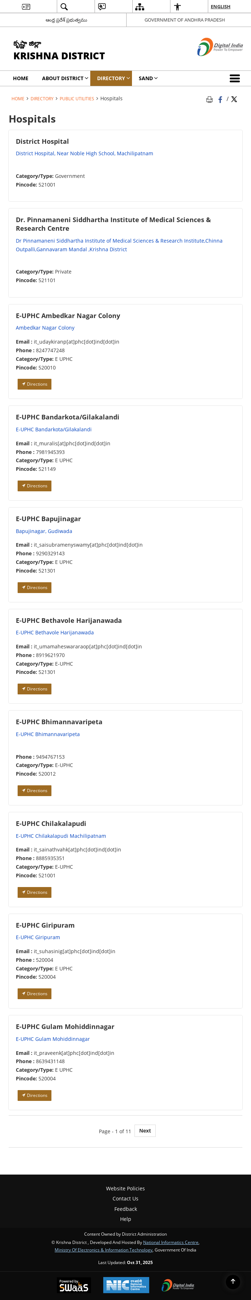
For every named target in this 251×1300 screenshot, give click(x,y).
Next (145, 1130)
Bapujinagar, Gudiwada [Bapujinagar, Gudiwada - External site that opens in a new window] (44, 531)
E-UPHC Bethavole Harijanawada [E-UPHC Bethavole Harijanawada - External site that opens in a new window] (55, 632)
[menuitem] (25, 6)
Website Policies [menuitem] (125, 1188)
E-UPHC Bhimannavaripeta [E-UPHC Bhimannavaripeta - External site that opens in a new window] (48, 734)
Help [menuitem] (125, 1219)
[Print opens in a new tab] (210, 98)
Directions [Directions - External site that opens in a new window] (34, 384)
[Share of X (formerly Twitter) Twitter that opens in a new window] (234, 98)
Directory (42, 98)
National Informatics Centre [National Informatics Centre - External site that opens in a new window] (170, 1242)
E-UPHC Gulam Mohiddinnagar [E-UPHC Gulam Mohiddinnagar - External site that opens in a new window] (53, 1038)
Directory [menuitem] (113, 78)
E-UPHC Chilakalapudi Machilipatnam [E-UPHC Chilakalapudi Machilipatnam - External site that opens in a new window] (61, 835)
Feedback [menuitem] (125, 1208)
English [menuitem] (221, 6)
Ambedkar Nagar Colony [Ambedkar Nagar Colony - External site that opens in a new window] (45, 327)
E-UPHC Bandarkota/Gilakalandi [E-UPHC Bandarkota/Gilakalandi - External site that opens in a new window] (54, 429)
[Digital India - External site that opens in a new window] (211, 62)
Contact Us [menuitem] (125, 1198)
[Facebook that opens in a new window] (221, 98)
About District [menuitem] (65, 78)
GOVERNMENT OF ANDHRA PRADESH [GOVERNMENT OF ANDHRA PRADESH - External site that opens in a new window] (185, 20)
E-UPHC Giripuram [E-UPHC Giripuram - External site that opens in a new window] (38, 937)
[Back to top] (233, 1282)
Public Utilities (77, 98)
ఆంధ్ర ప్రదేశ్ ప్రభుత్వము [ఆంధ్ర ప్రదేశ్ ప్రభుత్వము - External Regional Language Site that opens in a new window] (66, 20)
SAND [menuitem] (148, 78)
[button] (236, 78)
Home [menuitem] (20, 78)
